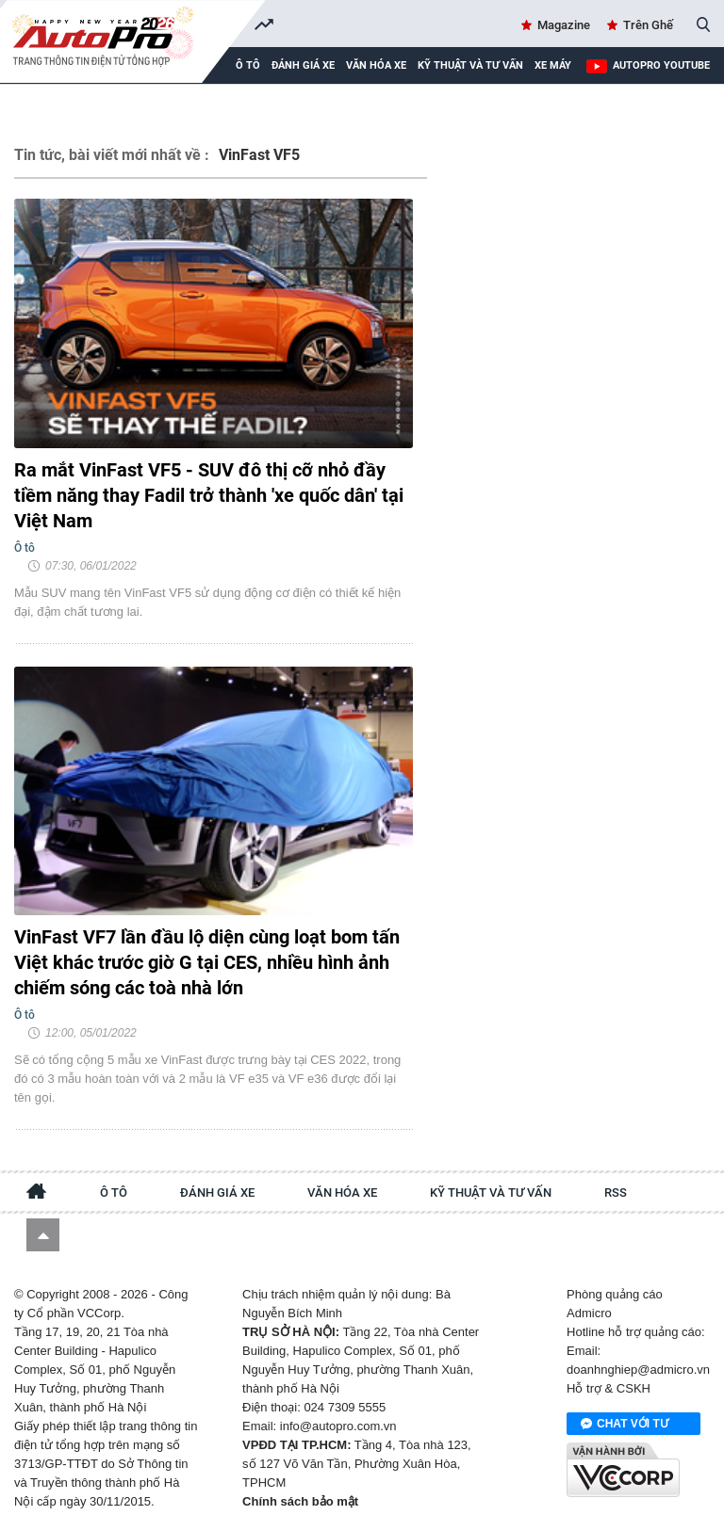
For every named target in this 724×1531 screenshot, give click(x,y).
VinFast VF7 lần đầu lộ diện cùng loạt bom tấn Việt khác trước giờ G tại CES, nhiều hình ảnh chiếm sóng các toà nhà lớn (207, 962)
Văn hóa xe (376, 65)
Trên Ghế (648, 25)
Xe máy (553, 65)
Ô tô (113, 1192)
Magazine (563, 25)
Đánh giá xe (303, 65)
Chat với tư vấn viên (624, 1424)
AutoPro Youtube (661, 65)
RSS (615, 1192)
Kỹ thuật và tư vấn (470, 65)
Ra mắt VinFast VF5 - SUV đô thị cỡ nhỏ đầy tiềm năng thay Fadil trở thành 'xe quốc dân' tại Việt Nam (208, 495)
